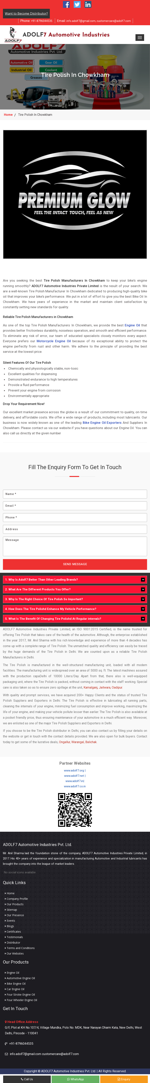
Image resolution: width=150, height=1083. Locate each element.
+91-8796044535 (36, 21)
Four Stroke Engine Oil (20, 995)
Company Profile (16, 899)
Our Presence (14, 915)
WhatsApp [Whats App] (75, 1079)
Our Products (14, 904)
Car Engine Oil (14, 989)
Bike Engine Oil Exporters (102, 423)
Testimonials (14, 937)
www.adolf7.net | (74, 776)
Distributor (12, 943)
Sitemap (11, 910)
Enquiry (124, 1079)
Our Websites (14, 953)
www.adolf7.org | (74, 770)
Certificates (13, 932)
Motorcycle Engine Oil (54, 341)
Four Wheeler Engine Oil (21, 1000)
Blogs (9, 926)
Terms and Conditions (20, 948)
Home (8, 115)
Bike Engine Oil (15, 984)
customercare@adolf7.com (114, 20)
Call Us (27, 1079)
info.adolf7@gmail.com (76, 21)
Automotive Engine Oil (20, 978)
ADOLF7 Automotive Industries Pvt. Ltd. (37, 844)
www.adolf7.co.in (75, 786)
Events (10, 921)
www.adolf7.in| (74, 781)
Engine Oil (132, 325)
